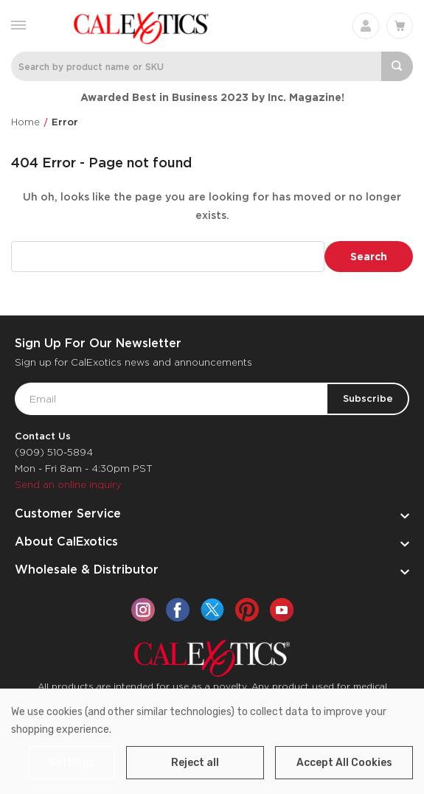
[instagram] (143, 609)
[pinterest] (247, 609)
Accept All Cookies (344, 762)
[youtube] (281, 609)
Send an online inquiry (68, 484)
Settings (71, 762)
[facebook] (178, 609)
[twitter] (212, 609)
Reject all (195, 762)
